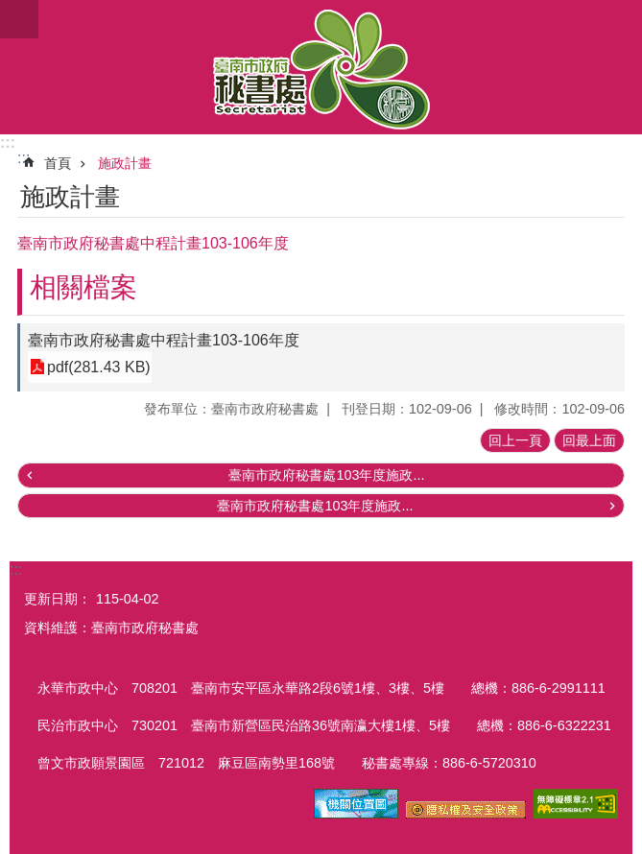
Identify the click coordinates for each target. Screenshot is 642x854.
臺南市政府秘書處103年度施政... (326, 475)
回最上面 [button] (589, 440)
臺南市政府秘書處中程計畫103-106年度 (163, 340)
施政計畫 (125, 163)
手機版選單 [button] (19, 19)
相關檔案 (83, 287)
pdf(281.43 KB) (99, 367)
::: (7, 142)
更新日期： (57, 598)
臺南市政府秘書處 (321, 67)
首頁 (57, 163)
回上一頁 (515, 440)
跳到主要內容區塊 (10, 10)
